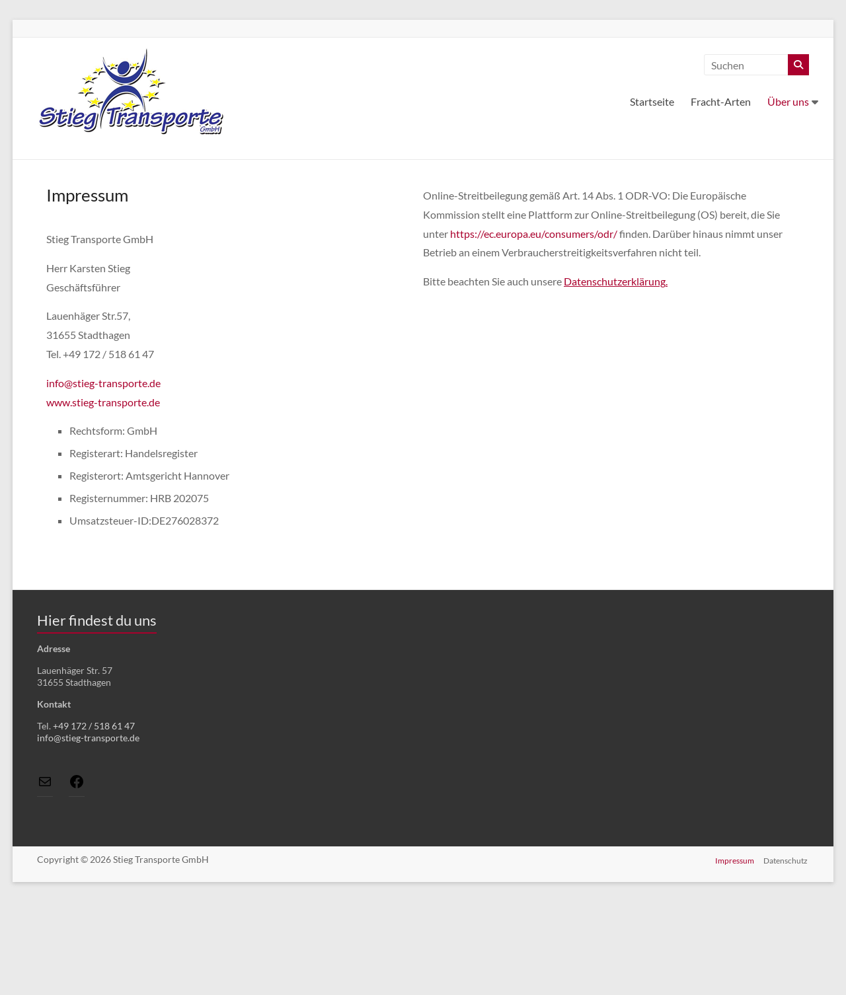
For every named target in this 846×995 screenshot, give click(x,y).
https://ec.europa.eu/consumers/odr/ (533, 233)
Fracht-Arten (721, 101)
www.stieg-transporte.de (103, 402)
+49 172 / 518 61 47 (94, 725)
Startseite (652, 101)
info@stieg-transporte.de (103, 383)
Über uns (788, 101)
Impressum (734, 952)
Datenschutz (787, 952)
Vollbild (279, 633)
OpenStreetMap (681, 894)
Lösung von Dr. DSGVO (772, 894)
